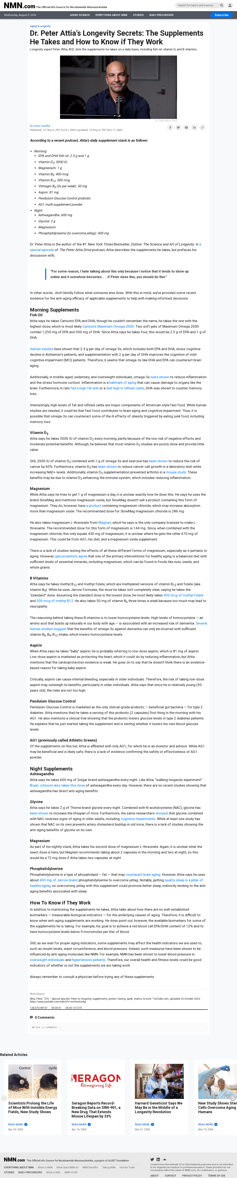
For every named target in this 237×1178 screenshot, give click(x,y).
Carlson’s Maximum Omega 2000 (108, 326)
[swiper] (233, 1099)
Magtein (104, 522)
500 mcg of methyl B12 (55, 601)
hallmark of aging (122, 382)
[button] (170, 127)
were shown (160, 377)
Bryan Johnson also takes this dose (57, 785)
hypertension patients (88, 960)
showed (162, 813)
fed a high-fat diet (85, 388)
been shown (158, 461)
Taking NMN (109, 1167)
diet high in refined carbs (125, 388)
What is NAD (53, 1172)
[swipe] (4, 1099)
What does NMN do (67, 1167)
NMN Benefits (90, 1167)
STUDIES (138, 15)
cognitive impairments (138, 819)
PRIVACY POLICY (192, 1175)
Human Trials (127, 1167)
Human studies (41, 349)
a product (93, 506)
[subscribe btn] (221, 15)
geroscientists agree (71, 556)
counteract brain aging (143, 874)
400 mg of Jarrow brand (59, 880)
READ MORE (18, 1125)
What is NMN (45, 1167)
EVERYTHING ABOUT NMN (111, 15)
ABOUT (154, 1175)
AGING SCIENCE (80, 15)
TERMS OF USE (216, 1175)
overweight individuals (47, 960)
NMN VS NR (71, 1172)
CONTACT (170, 1175)
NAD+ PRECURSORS (161, 15)
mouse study (176, 472)
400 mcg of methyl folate (183, 595)
